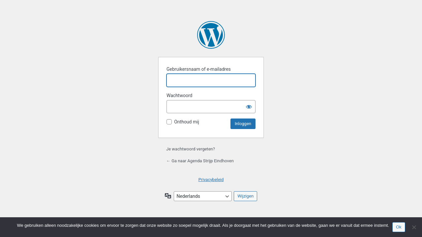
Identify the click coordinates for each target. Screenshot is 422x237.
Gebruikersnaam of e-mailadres (198, 69)
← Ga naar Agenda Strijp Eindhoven (200, 160)
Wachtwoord (179, 95)
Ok (399, 226)
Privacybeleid (211, 179)
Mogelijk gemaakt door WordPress (211, 35)
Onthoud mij (186, 121)
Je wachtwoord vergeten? (190, 148)
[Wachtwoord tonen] (249, 106)
